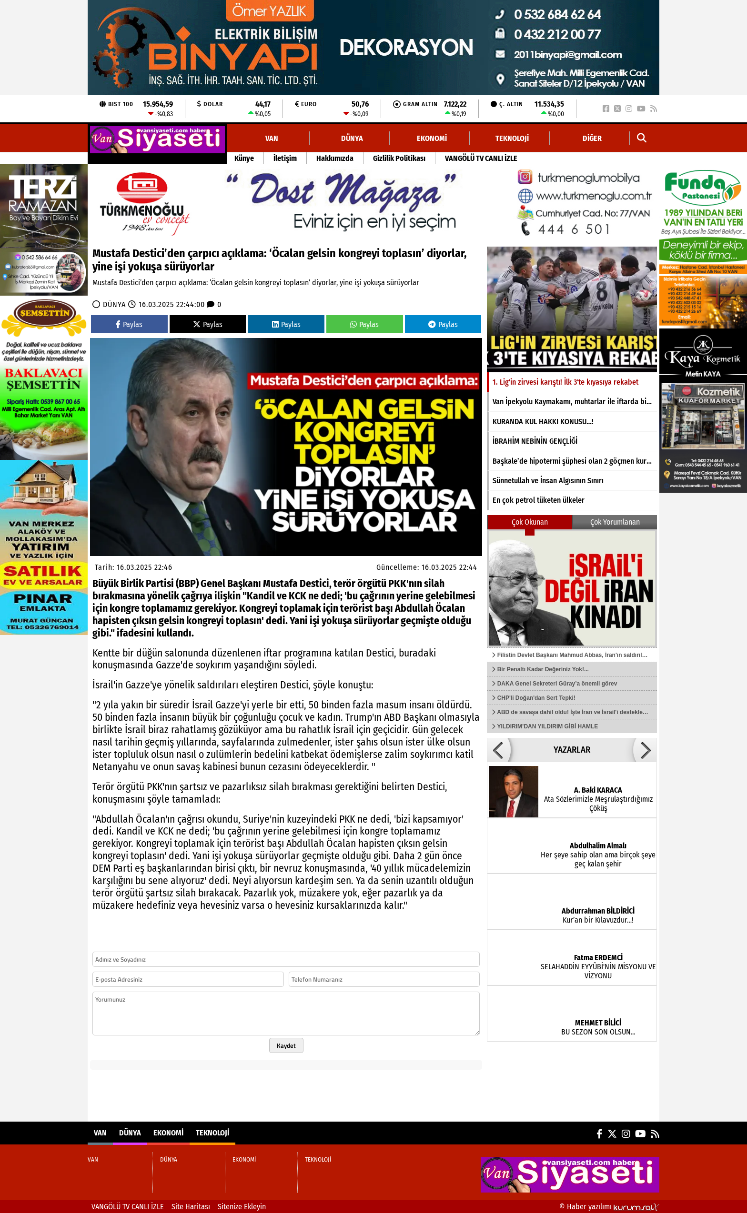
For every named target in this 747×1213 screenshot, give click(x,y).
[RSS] (653, 108)
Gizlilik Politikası (399, 158)
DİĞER (592, 138)
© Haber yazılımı (609, 1206)
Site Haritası (191, 1206)
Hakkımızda (334, 158)
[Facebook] (606, 108)
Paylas (129, 324)
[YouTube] (641, 108)
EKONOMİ (432, 138)
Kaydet (286, 1045)
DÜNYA (352, 138)
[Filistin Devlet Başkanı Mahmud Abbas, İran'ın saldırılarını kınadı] (572, 588)
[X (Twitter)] (617, 108)
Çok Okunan (530, 522)
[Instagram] (629, 108)
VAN (271, 138)
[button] (642, 138)
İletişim (285, 158)
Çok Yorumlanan (615, 522)
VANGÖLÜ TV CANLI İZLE (481, 158)
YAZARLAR (572, 750)
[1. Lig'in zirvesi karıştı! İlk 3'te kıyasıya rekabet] (572, 309)
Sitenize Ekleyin (242, 1206)
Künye (244, 158)
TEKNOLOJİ (512, 138)
